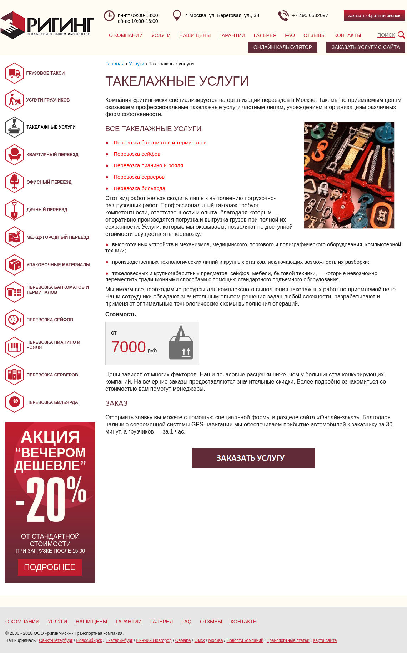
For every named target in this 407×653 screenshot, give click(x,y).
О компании (126, 35)
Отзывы (314, 35)
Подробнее (50, 567)
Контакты (347, 35)
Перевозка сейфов (137, 154)
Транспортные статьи (288, 640)
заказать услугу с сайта (366, 47)
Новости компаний (244, 640)
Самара (183, 640)
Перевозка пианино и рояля (148, 165)
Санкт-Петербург (55, 640)
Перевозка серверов (139, 177)
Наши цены (195, 35)
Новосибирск (89, 640)
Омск (200, 640)
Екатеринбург (119, 640)
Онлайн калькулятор (282, 47)
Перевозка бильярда (139, 188)
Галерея (265, 35)
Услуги (161, 35)
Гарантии (232, 35)
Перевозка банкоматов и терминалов (160, 142)
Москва (215, 640)
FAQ (290, 35)
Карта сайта (325, 640)
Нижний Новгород (153, 640)
